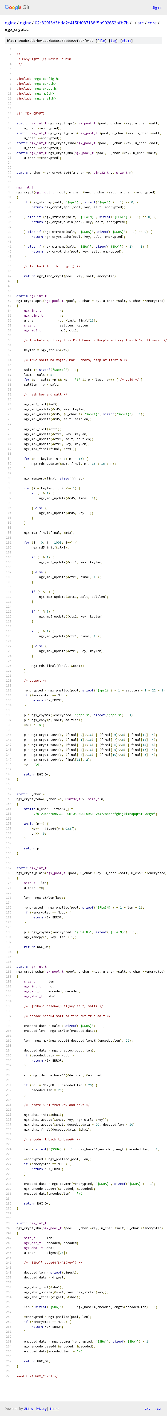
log (113, 41)
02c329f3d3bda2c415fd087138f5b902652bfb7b (82, 23)
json (158, 1408)
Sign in (157, 7)
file (101, 41)
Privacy (41, 1408)
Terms (54, 1408)
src (141, 23)
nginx (10, 23)
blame (126, 41)
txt (147, 1408)
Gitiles (28, 1408)
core (152, 23)
